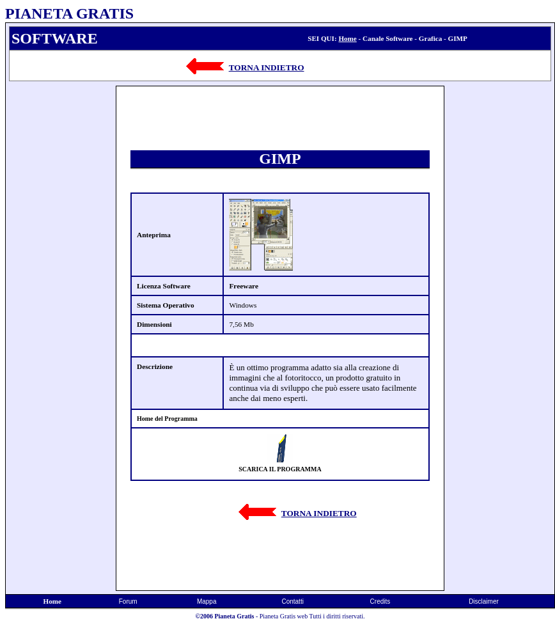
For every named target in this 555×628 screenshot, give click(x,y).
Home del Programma (167, 418)
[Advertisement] (61, 277)
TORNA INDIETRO (266, 67)
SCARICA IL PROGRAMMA (279, 469)
